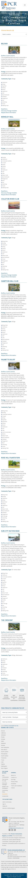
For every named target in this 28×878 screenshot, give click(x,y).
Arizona (3, 731)
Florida (2, 737)
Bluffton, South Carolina (8, 55)
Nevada (3, 745)
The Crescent (7, 620)
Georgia (3, 739)
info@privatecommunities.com (16, 828)
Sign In (4, 804)
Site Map (13, 779)
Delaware (3, 735)
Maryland (3, 743)
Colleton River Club (10, 199)
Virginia (3, 764)
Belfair (4, 44)
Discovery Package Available (9, 111)
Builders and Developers (5, 787)
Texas (2, 760)
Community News (5, 791)
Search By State (7, 727)
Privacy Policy (14, 781)
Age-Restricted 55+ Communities (14, 694)
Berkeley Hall (7, 117)
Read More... (4, 109)
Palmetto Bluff (8, 360)
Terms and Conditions (16, 785)
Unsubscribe (5, 796)
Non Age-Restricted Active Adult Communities (21, 694)
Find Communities (5, 776)
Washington (4, 766)
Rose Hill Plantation (10, 458)
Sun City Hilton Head (10, 531)
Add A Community (7, 802)
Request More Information (8, 112)
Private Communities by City (11, 725)
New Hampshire (5, 747)
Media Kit (5, 806)
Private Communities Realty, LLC (16, 850)
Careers (13, 788)
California (3, 733)
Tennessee (3, 758)
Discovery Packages (4, 783)
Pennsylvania (4, 753)
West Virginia (4, 768)
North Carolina (4, 751)
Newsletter (5, 794)
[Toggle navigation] (25, 5)
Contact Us (14, 777)
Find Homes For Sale (5, 780)
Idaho (2, 741)
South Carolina (4, 755)
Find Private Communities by (12, 708)
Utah (2, 762)
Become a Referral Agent (9, 808)
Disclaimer (13, 783)
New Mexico (4, 749)
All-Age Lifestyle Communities (6, 693)
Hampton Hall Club (9, 281)
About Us (13, 775)
